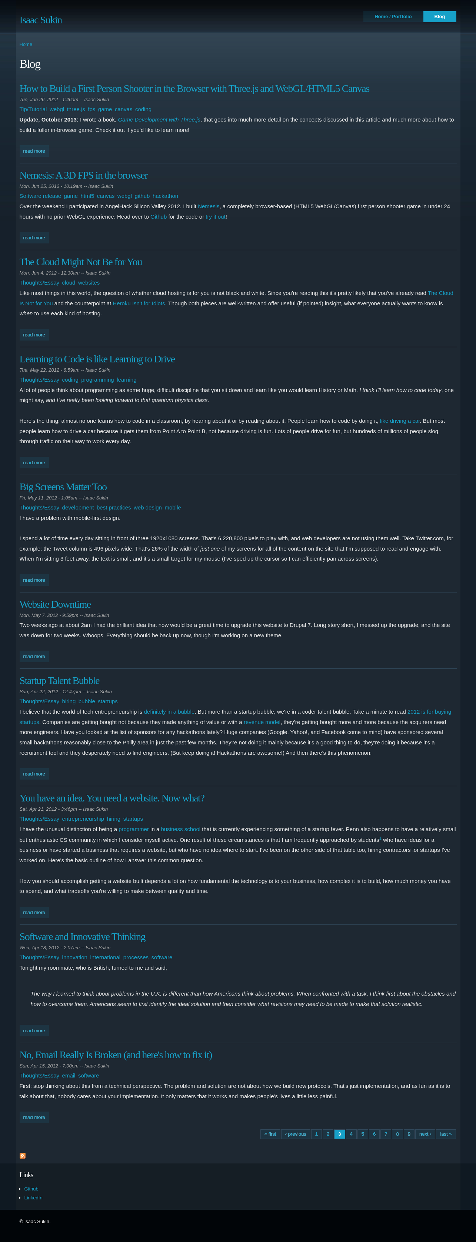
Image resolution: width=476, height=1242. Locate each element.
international (105, 957)
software (162, 957)
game (105, 109)
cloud (69, 282)
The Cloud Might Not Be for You (81, 262)
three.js (76, 109)
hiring (69, 701)
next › (425, 1134)
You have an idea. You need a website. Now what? (112, 798)
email (69, 1075)
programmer (134, 829)
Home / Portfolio (393, 16)
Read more (36, 150)
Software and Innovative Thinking (83, 936)
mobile (172, 507)
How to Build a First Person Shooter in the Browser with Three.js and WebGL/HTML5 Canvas (194, 88)
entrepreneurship (83, 819)
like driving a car (400, 421)
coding (143, 109)
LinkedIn (33, 1198)
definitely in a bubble (169, 711)
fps (91, 109)
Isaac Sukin (41, 20)
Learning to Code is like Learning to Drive (97, 359)
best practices (114, 507)
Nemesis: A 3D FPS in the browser (84, 175)
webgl (57, 109)
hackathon (165, 196)
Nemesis (208, 206)
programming (97, 379)
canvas (124, 109)
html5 (87, 196)
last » (446, 1134)
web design (148, 507)
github (142, 196)
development (78, 507)
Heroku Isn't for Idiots (139, 303)
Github (158, 216)
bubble (87, 701)
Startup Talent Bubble (59, 680)
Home (26, 44)
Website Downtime (55, 604)
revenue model (262, 722)
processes (136, 957)
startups (107, 701)
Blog (440, 16)
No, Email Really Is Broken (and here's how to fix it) (116, 1054)
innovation (74, 957)
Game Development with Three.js (159, 119)
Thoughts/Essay (40, 282)
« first (270, 1134)
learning (126, 379)
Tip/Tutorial (33, 109)
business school (180, 829)
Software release (40, 196)
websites (89, 282)
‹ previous (295, 1134)
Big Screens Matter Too (63, 486)
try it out (215, 216)
